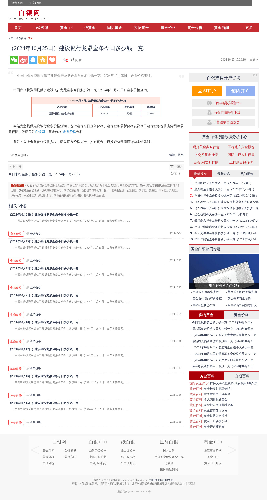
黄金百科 (207, 376)
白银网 (40, 132)
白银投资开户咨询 (223, 77)
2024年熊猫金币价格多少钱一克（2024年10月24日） (222, 239)
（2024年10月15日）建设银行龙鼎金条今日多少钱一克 (43, 403)
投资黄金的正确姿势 (217, 394)
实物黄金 (141, 28)
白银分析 (48, 463)
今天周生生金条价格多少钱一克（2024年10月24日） (222, 233)
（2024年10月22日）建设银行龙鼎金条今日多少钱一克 (43, 268)
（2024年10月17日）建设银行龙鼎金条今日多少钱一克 (43, 349)
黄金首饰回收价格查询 (241, 292)
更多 (249, 28)
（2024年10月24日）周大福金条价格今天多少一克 (224, 208)
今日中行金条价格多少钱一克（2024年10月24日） (224, 195)
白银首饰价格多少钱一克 (205, 292)
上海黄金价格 (213, 450)
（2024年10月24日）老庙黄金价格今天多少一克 (222, 347)
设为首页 (17, 3)
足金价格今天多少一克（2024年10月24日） (219, 214)
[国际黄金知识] (199, 383)
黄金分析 (194, 28)
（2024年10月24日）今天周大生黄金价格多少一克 (223, 335)
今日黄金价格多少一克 (169, 456)
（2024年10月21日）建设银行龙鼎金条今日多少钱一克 (43, 295)
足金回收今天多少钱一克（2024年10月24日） (221, 183)
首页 (18, 28)
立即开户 (207, 91)
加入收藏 (35, 3)
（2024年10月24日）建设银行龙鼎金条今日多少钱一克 (43, 214)
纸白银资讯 (128, 450)
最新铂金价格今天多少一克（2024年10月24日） (222, 189)
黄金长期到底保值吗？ (218, 388)
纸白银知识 (128, 463)
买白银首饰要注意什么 (241, 305)
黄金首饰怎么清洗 (215, 415)
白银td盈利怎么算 (203, 305)
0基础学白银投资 (227, 122)
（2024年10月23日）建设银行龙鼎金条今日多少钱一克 (43, 241)
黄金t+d (66, 28)
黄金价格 (168, 28)
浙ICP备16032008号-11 (161, 480)
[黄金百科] (196, 388)
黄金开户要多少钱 (215, 421)
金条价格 (21, 38)
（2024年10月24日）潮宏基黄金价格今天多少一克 (223, 353)
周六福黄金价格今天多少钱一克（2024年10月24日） (221, 329)
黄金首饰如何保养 (215, 410)
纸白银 (128, 441)
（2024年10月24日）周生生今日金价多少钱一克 (222, 360)
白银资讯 (40, 28)
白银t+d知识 (98, 463)
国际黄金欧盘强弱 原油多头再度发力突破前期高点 (234, 384)
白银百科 (242, 376)
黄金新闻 (221, 28)
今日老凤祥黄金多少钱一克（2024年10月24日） (222, 322)
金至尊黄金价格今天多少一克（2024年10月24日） (223, 366)
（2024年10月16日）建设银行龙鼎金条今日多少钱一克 (43, 376)
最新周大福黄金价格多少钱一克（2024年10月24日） (221, 342)
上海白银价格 (98, 456)
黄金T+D (213, 441)
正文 (30, 38)
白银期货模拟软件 (227, 103)
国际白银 (169, 441)
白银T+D (98, 441)
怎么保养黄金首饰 (238, 298)
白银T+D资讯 (97, 450)
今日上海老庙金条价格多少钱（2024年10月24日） (224, 227)
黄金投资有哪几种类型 (218, 405)
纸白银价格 (128, 456)
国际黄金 (114, 28)
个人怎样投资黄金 (215, 399)
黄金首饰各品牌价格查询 (205, 299)
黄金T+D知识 (213, 463)
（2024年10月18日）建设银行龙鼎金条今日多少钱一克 (43, 322)
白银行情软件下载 (227, 112)
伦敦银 (169, 463)
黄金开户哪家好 (214, 426)
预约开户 (240, 91)
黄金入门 (70, 456)
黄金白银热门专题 (206, 249)
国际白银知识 (169, 469)
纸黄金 (90, 28)
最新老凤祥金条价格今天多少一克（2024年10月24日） (224, 220)
